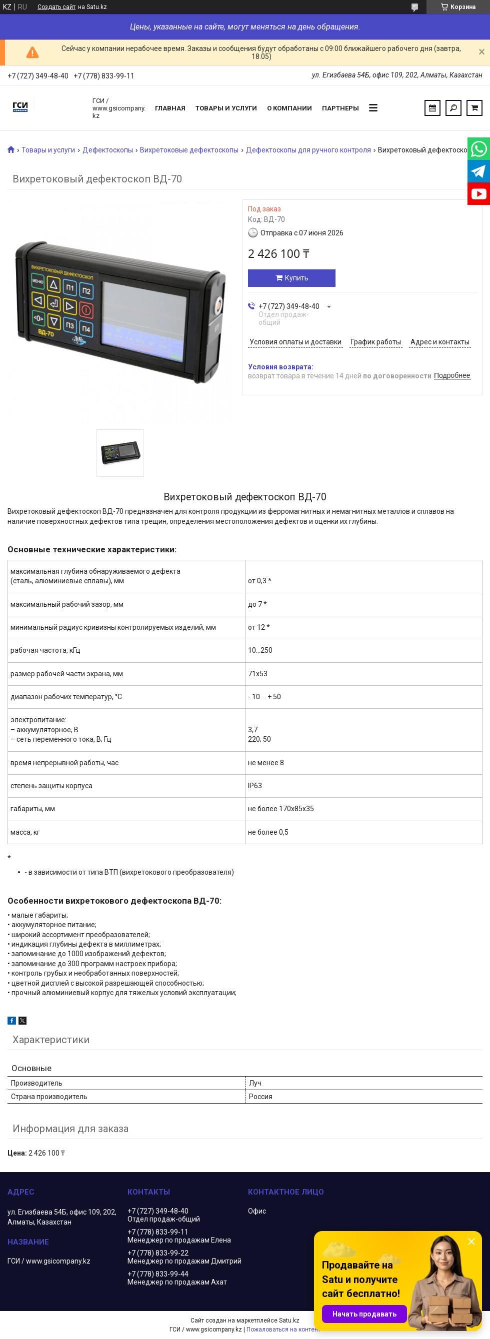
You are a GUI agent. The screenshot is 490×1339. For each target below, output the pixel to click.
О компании (289, 108)
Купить (296, 278)
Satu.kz (289, 1320)
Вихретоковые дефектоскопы (189, 150)
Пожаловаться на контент (283, 1329)
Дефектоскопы (107, 150)
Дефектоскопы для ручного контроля (308, 150)
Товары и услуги (226, 108)
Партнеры (340, 108)
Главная (170, 108)
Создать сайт (57, 6)
